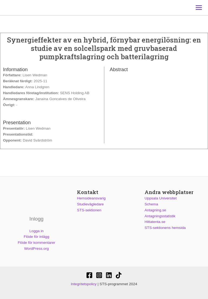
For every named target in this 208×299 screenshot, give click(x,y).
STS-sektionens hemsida (165, 228)
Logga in (36, 231)
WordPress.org (36, 249)
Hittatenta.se (155, 222)
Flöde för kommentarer (36, 243)
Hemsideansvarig (91, 198)
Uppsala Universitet (161, 198)
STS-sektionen (89, 210)
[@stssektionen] (99, 275)
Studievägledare (90, 204)
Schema (151, 204)
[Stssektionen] (118, 275)
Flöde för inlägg (36, 237)
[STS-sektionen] (89, 275)
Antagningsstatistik (160, 216)
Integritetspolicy (83, 284)
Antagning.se (155, 210)
